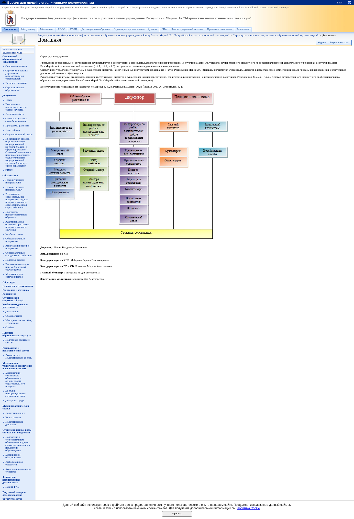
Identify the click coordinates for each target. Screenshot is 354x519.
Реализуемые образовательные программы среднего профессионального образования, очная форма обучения (16, 201)
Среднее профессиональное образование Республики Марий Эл (93, 7)
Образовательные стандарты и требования (18, 254)
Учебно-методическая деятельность (15, 305)
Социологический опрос (19, 134)
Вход (339, 2)
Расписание (242, 29)
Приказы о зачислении (219, 29)
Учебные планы (14, 234)
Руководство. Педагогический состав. (18, 356)
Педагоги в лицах (15, 413)
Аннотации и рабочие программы (17, 247)
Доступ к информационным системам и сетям (15, 393)
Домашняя (10, 29)
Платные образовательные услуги (16, 334)
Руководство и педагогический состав (15, 349)
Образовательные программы (15, 240)
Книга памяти (13, 417)
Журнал (322, 42)
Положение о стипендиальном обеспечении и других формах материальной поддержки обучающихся (17, 444)
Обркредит (8, 282)
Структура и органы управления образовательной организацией (276, 35)
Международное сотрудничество (14, 275)
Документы (9, 95)
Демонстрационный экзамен (187, 29)
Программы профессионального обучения (16, 215)
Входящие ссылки (339, 42)
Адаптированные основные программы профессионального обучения (17, 225)
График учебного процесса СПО (14, 188)
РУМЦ (73, 29)
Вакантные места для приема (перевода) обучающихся (17, 267)
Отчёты (9, 327)
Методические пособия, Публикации (18, 321)
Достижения (12, 311)
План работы (12, 130)
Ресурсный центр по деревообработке (14, 493)
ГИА (164, 29)
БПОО (61, 29)
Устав (8, 100)
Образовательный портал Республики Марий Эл (29, 7)
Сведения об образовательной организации (12, 59)
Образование (10, 175)
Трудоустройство (12, 498)
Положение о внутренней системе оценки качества (16, 107)
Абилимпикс (47, 29)
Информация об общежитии (14, 463)
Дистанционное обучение (95, 29)
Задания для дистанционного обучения (135, 29)
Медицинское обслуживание (13, 456)
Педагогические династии (14, 423)
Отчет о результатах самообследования (16, 120)
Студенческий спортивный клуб (12, 299)
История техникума (16, 83)
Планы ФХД (12, 486)
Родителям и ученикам (15, 290)
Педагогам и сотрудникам (17, 286)
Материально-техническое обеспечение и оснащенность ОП (17, 366)
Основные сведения (16, 66)
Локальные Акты (14, 114)
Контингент (9, 294)
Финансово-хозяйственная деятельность (11, 480)
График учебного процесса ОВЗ (14, 181)
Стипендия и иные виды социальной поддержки (16, 431)
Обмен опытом (13, 316)
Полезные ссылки (15, 260)
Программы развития (17, 125)
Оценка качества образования (14, 88)
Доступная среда (14, 400)
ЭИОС (9, 170)
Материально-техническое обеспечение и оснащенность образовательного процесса (15, 380)
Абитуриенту (28, 29)
